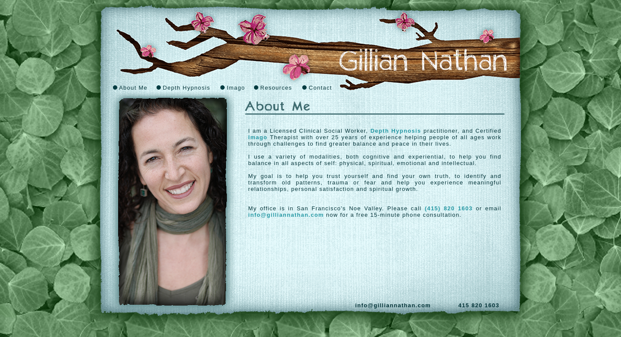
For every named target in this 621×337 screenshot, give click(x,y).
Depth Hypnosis (183, 87)
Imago (232, 87)
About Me (130, 87)
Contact (317, 87)
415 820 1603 (478, 305)
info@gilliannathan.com (286, 215)
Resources (273, 87)
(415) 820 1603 (449, 208)
